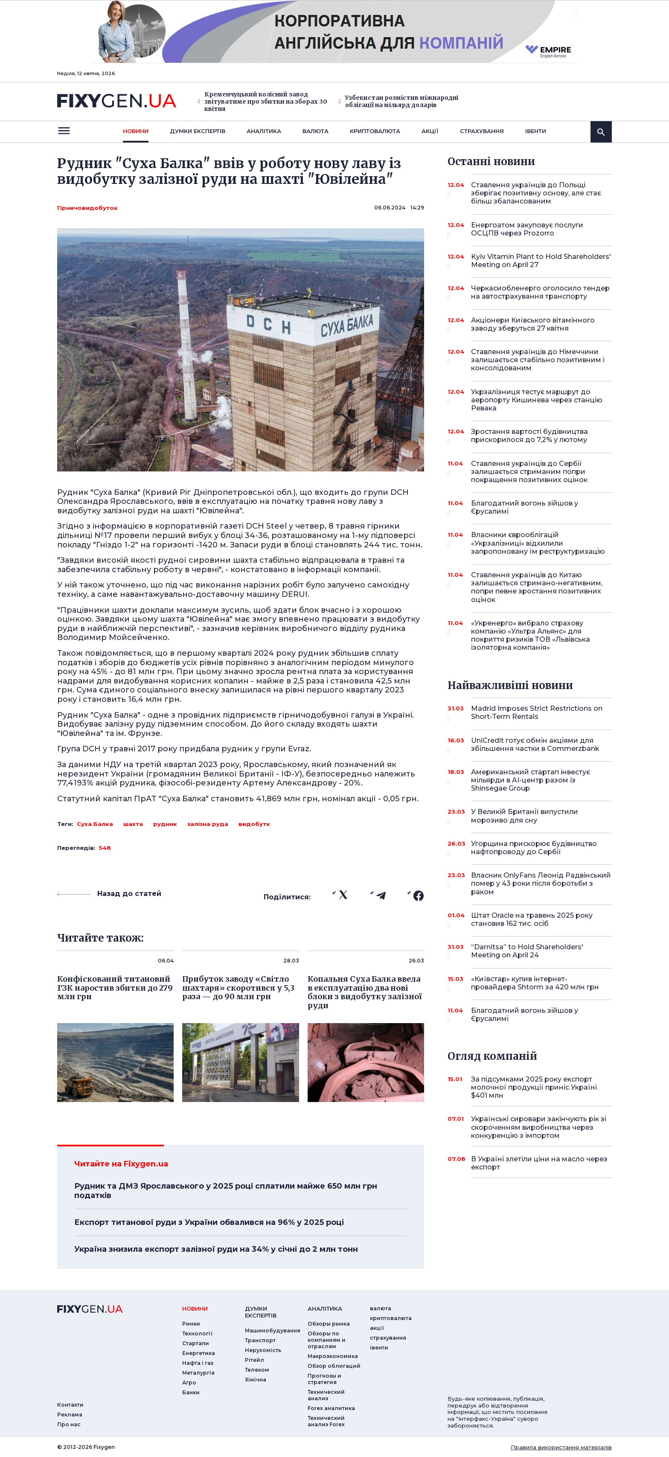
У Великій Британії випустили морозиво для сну (529, 816)
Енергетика (198, 1353)
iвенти (535, 131)
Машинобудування (272, 1330)
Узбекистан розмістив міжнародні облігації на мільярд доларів (398, 101)
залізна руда (207, 823)
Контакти (70, 1405)
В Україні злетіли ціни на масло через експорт (539, 1163)
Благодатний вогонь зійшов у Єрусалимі (529, 508)
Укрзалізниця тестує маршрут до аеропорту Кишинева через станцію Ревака (536, 400)
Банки (191, 1392)
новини (135, 131)
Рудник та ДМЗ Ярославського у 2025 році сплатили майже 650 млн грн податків (225, 1190)
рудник (165, 823)
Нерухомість (263, 1350)
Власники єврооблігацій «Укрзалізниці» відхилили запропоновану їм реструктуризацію (538, 543)
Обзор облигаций (334, 1366)
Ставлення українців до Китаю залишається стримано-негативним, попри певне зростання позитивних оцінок (536, 587)
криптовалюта (375, 131)
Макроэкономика (333, 1356)
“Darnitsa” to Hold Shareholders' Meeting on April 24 (529, 951)
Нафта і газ (197, 1363)
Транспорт (260, 1340)
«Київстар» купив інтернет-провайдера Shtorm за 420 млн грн (535, 983)
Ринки (191, 1323)
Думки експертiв (197, 131)
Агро (189, 1382)
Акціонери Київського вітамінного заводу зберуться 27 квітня (533, 325)
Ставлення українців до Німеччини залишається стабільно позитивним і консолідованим (538, 360)
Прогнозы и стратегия (324, 1379)
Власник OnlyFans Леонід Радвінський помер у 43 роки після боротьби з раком (541, 883)
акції (430, 131)
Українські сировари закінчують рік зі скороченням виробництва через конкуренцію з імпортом (538, 1127)
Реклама (69, 1414)
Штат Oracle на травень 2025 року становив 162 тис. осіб (532, 920)
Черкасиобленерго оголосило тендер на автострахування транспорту (540, 293)
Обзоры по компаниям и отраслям (327, 1339)
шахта (133, 823)
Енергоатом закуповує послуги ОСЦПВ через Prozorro (529, 229)
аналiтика (325, 1308)
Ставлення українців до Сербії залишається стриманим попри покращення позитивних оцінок (529, 471)
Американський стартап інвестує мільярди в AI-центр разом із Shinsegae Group (530, 780)
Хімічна (255, 1379)
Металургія (198, 1373)
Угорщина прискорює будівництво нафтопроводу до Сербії (534, 848)
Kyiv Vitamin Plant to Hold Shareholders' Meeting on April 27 (541, 261)
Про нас (69, 1424)
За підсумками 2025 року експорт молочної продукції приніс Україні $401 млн (534, 1087)
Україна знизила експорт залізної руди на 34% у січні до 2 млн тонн (216, 1249)
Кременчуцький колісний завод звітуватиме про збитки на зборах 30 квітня (262, 101)
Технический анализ (326, 1395)
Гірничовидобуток (87, 207)
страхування (482, 131)
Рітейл (254, 1360)
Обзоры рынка (329, 1323)
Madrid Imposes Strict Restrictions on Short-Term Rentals (536, 713)
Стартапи (195, 1343)
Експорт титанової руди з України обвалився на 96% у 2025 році (209, 1222)
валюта (316, 131)
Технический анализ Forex (326, 1421)
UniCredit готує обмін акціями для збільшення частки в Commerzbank (535, 745)
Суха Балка (95, 823)
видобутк (254, 823)
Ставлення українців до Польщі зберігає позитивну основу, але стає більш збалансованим (536, 193)
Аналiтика (264, 131)
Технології (197, 1333)
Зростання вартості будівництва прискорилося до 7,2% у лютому (529, 436)
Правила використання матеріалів (561, 1447)
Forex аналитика (331, 1408)
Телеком (257, 1370)
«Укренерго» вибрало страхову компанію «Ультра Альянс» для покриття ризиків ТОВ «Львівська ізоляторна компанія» (530, 635)
